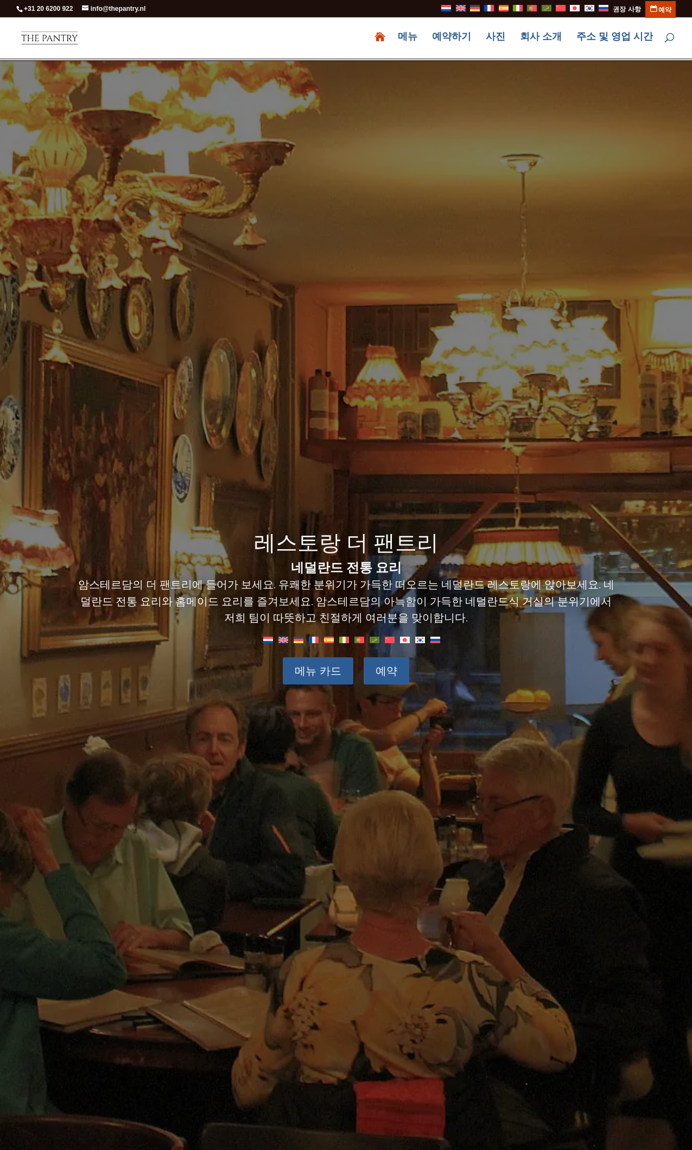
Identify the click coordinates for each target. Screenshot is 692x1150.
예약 (385, 671)
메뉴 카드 (319, 671)
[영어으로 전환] (461, 11)
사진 (495, 39)
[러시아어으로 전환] (603, 11)
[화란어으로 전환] (446, 11)
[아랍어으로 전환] (546, 11)
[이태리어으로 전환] (518, 11)
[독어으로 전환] (475, 11)
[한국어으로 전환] (420, 639)
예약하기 (451, 39)
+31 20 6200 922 (48, 8)
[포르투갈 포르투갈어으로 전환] (532, 11)
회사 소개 (541, 39)
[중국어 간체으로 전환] (561, 11)
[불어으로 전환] (489, 11)
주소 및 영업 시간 (614, 39)
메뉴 (407, 39)
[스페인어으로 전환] (504, 11)
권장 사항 (626, 9)
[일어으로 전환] (575, 11)
